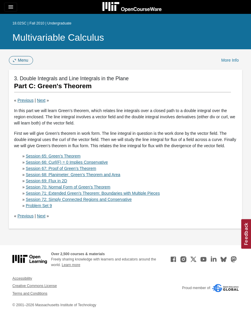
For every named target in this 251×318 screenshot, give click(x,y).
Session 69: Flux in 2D (46, 180)
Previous (25, 100)
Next (41, 100)
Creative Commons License (34, 286)
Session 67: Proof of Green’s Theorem (61, 168)
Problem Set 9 (39, 205)
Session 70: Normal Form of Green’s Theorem (68, 187)
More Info (230, 60)
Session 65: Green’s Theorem (53, 156)
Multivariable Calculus (58, 37)
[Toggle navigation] (10, 7)
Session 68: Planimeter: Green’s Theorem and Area (73, 174)
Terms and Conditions (29, 293)
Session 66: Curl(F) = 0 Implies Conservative (67, 162)
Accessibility (22, 278)
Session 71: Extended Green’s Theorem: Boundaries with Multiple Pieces (93, 193)
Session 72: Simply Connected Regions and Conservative (79, 199)
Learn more (71, 265)
